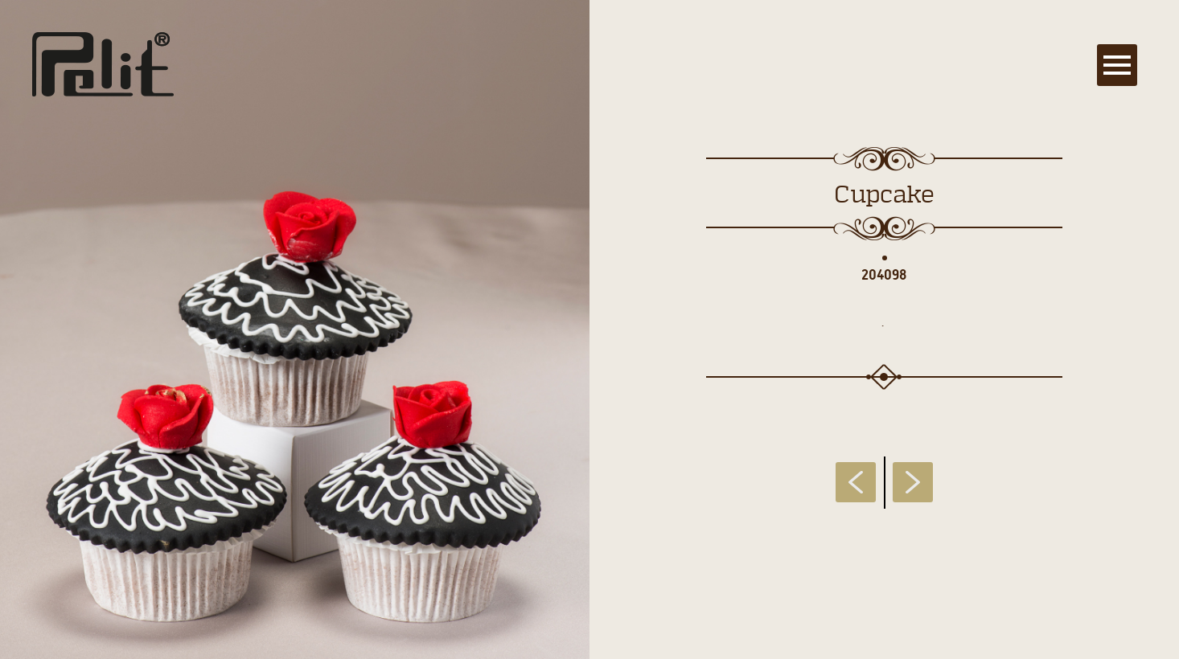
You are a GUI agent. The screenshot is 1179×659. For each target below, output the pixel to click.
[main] (589, 329)
